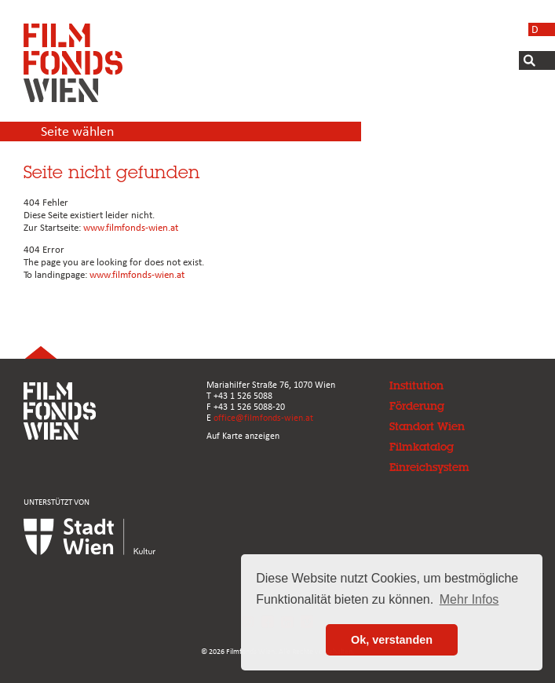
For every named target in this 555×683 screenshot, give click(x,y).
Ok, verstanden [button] (392, 640)
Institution (416, 385)
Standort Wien (427, 426)
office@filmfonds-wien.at (263, 418)
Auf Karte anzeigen (242, 436)
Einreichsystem (429, 467)
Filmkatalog (421, 447)
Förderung (416, 406)
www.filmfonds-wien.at (130, 228)
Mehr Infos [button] (469, 599)
